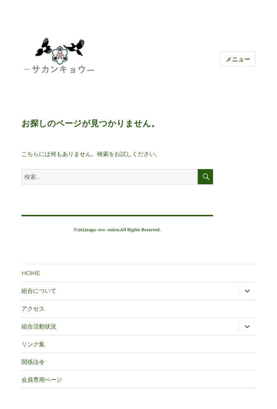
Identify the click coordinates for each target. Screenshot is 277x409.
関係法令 (33, 362)
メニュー (238, 59)
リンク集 (33, 344)
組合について (38, 290)
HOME (30, 273)
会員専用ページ (41, 379)
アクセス (33, 308)
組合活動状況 (38, 326)
